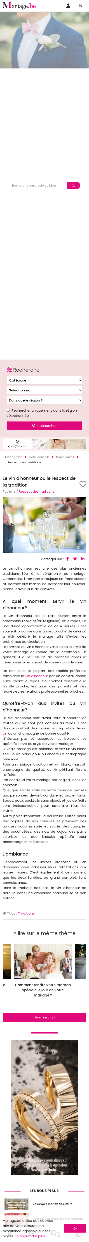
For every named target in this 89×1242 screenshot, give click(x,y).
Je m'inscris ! (44, 1017)
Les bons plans (44, 1190)
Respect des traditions (36, 491)
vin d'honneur (37, 676)
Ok (75, 1228)
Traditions (26, 913)
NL (81, 5)
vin (5, 733)
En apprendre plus (30, 1236)
